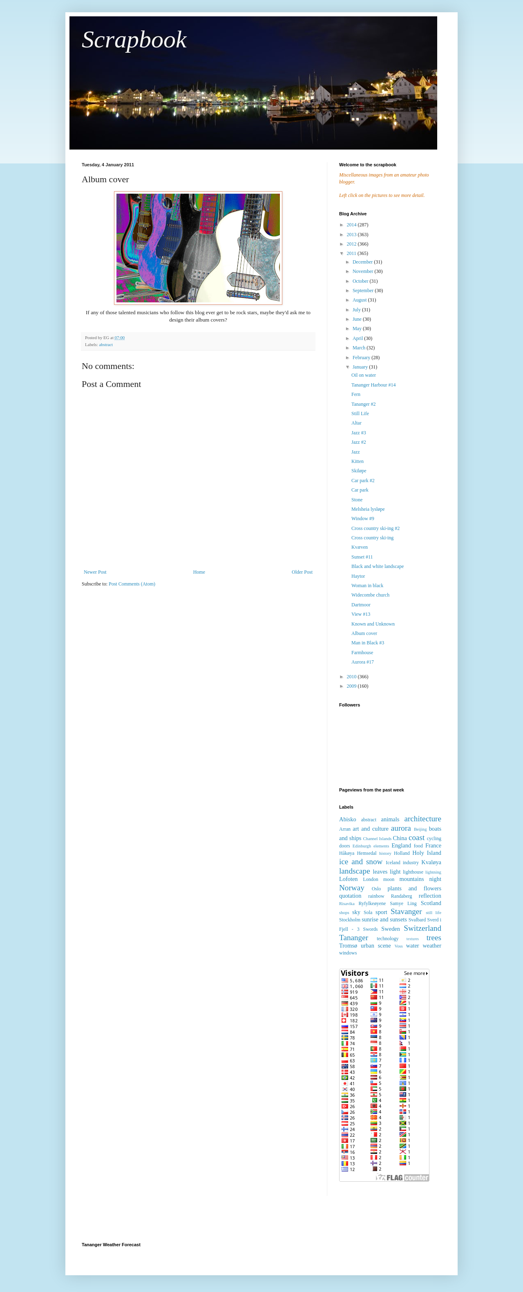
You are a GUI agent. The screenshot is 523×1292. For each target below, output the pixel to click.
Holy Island (426, 852)
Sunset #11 (362, 557)
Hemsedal (367, 853)
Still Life (360, 413)
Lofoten (348, 879)
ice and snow (360, 861)
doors (344, 846)
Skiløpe (359, 471)
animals (390, 819)
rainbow (376, 896)
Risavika (347, 903)
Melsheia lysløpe (368, 509)
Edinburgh (362, 845)
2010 (352, 677)
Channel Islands (377, 838)
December (363, 262)
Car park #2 (363, 480)
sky (356, 912)
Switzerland (422, 928)
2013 (352, 234)
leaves (380, 871)
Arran (345, 829)
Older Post (302, 572)
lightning (433, 872)
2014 (352, 225)
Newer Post (95, 572)
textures (413, 939)
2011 (352, 253)
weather (431, 945)
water (412, 945)
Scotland (431, 903)
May (358, 328)
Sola (368, 912)
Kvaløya (431, 862)
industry (411, 862)
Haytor (358, 576)
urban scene (376, 945)
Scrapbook (134, 39)
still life (433, 912)
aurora (401, 828)
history (385, 853)
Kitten (357, 461)
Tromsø (348, 945)
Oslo (376, 889)
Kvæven (359, 547)
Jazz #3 (358, 433)
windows (348, 953)
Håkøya (346, 853)
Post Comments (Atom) (132, 584)
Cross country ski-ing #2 (375, 528)
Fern (355, 394)
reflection (430, 895)
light (395, 871)
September (364, 290)
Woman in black (367, 585)
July (357, 310)
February (362, 357)
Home (199, 572)
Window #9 (362, 518)
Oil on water (363, 375)
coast (417, 837)
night (435, 879)
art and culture (371, 828)
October (361, 281)
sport (381, 912)
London (370, 879)
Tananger (353, 937)
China (400, 838)
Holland (402, 853)
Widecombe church (370, 595)
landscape (354, 871)
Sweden (390, 928)
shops (344, 912)
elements (381, 845)
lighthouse (413, 872)
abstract (106, 344)
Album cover (364, 633)
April (358, 338)
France (433, 845)
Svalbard (417, 920)
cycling (434, 838)
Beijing (420, 829)
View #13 (360, 614)
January (361, 367)
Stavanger (406, 911)
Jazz (355, 452)
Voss (398, 945)
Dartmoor (361, 605)
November (364, 271)
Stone (356, 500)
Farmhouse (362, 652)
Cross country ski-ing (372, 538)
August (360, 300)
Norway (351, 887)
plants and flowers (414, 888)
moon (388, 879)
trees (434, 937)
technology (387, 938)
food (418, 846)
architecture (422, 818)
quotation (350, 895)
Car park (360, 490)
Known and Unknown (373, 624)
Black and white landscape (377, 566)
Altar (356, 423)
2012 (352, 244)
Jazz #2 (358, 442)
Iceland (393, 862)
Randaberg (401, 896)
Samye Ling (403, 903)
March (360, 348)
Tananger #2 (363, 404)
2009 (352, 686)
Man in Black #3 (367, 643)
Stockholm (349, 920)
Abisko (347, 819)
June (358, 319)
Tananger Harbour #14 (373, 385)
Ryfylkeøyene (372, 903)
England (401, 845)
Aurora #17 (362, 662)
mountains (412, 879)
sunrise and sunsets (384, 919)
